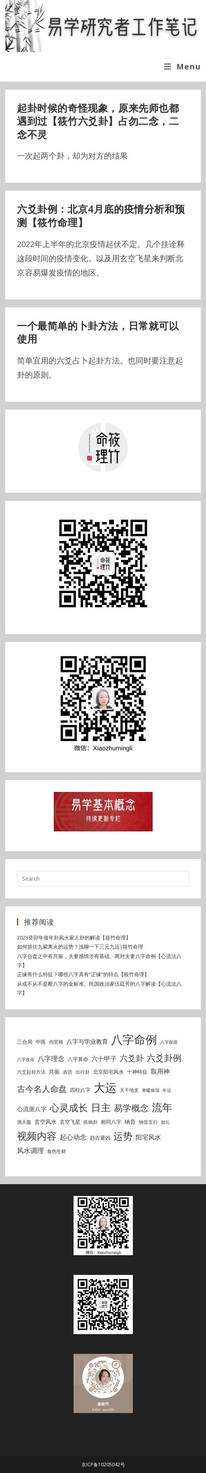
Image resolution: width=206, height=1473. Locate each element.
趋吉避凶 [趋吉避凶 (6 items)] (100, 1137)
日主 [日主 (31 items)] (101, 1107)
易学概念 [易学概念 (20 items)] (131, 1108)
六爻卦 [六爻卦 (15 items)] (132, 1058)
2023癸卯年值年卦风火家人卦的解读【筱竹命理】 (74, 937)
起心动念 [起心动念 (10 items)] (73, 1137)
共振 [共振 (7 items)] (54, 1071)
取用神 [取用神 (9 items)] (160, 1071)
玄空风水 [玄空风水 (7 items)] (45, 1121)
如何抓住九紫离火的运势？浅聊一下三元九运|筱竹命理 (80, 946)
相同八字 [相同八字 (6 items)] (111, 1121)
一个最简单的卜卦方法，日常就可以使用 (98, 332)
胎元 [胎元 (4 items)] (165, 1122)
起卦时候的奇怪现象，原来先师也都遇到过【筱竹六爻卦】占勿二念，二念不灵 (98, 121)
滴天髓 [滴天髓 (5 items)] (24, 1122)
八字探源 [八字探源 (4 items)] (169, 1042)
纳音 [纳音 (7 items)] (130, 1121)
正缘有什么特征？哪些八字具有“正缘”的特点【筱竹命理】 (83, 974)
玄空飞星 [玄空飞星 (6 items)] (70, 1121)
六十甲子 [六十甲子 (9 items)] (104, 1058)
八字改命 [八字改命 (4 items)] (25, 1059)
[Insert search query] (103, 879)
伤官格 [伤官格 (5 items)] (56, 1042)
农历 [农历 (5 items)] (67, 1072)
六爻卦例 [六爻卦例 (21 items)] (164, 1057)
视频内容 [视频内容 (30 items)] (37, 1135)
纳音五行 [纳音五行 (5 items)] (148, 1122)
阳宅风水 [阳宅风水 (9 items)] (148, 1137)
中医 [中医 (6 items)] (41, 1041)
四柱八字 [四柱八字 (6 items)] (80, 1089)
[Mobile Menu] (182, 66)
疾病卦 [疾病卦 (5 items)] (90, 1122)
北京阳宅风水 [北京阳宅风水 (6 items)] (108, 1071)
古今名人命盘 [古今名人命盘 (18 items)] (42, 1088)
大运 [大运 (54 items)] (105, 1087)
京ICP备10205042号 (103, 1464)
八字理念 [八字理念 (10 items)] (51, 1058)
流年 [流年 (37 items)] (162, 1107)
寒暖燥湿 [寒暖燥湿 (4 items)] (150, 1090)
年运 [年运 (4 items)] (167, 1090)
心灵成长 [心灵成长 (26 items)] (69, 1107)
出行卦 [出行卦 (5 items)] (83, 1072)
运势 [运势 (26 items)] (122, 1136)
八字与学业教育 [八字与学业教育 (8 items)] (87, 1041)
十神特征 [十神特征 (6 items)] (137, 1071)
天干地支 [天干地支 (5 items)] (129, 1090)
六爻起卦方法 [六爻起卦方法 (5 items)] (31, 1072)
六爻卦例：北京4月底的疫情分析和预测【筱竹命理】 (101, 215)
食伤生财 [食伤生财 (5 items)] (56, 1151)
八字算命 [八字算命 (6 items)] (78, 1059)
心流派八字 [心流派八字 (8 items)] (32, 1109)
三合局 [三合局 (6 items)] (24, 1041)
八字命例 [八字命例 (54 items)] (134, 1039)
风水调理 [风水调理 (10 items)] (30, 1150)
